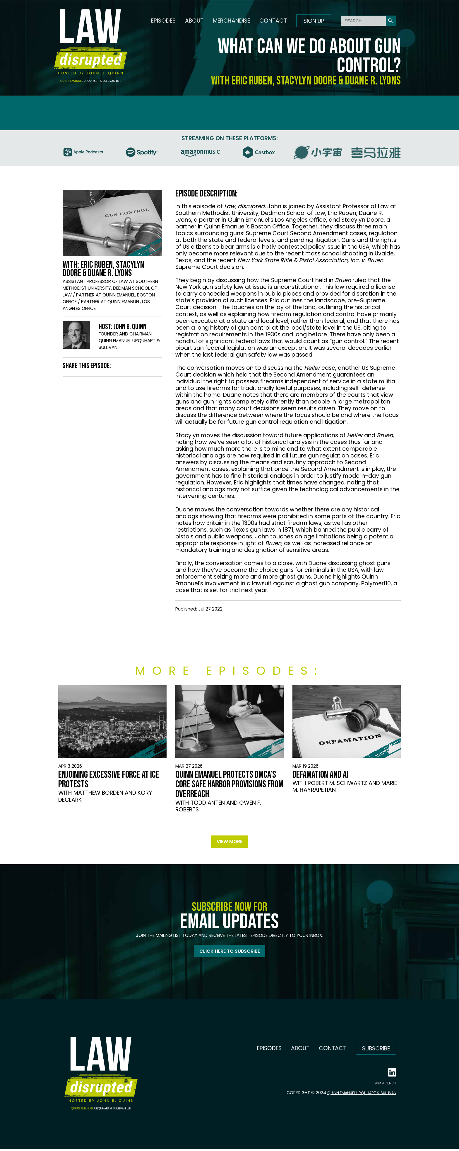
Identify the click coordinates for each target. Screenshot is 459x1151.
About (194, 20)
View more (229, 842)
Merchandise (231, 20)
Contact (273, 20)
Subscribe (376, 1051)
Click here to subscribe (229, 953)
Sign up (314, 21)
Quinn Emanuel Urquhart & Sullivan (357, 1095)
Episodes (163, 20)
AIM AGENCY (385, 1085)
